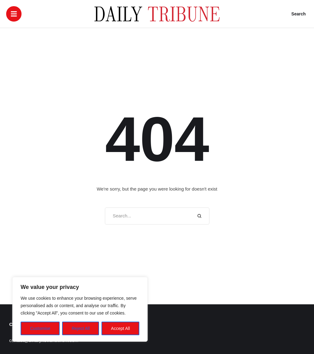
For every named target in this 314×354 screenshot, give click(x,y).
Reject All (80, 328)
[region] (80, 309)
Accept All (120, 328)
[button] (14, 14)
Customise (40, 328)
